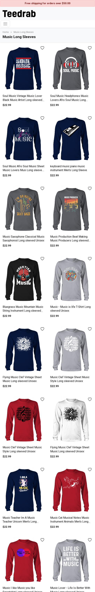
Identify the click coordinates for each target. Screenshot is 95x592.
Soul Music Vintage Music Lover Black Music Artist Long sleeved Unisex (22, 99)
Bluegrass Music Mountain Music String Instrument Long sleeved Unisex (23, 310)
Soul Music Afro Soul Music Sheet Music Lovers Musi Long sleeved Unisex (23, 170)
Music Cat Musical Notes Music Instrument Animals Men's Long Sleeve (69, 521)
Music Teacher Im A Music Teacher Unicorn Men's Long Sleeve (20, 521)
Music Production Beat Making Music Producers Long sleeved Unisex (69, 240)
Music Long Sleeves (24, 32)
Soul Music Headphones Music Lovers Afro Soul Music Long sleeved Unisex (69, 99)
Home (6, 32)
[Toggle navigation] (5, 24)
